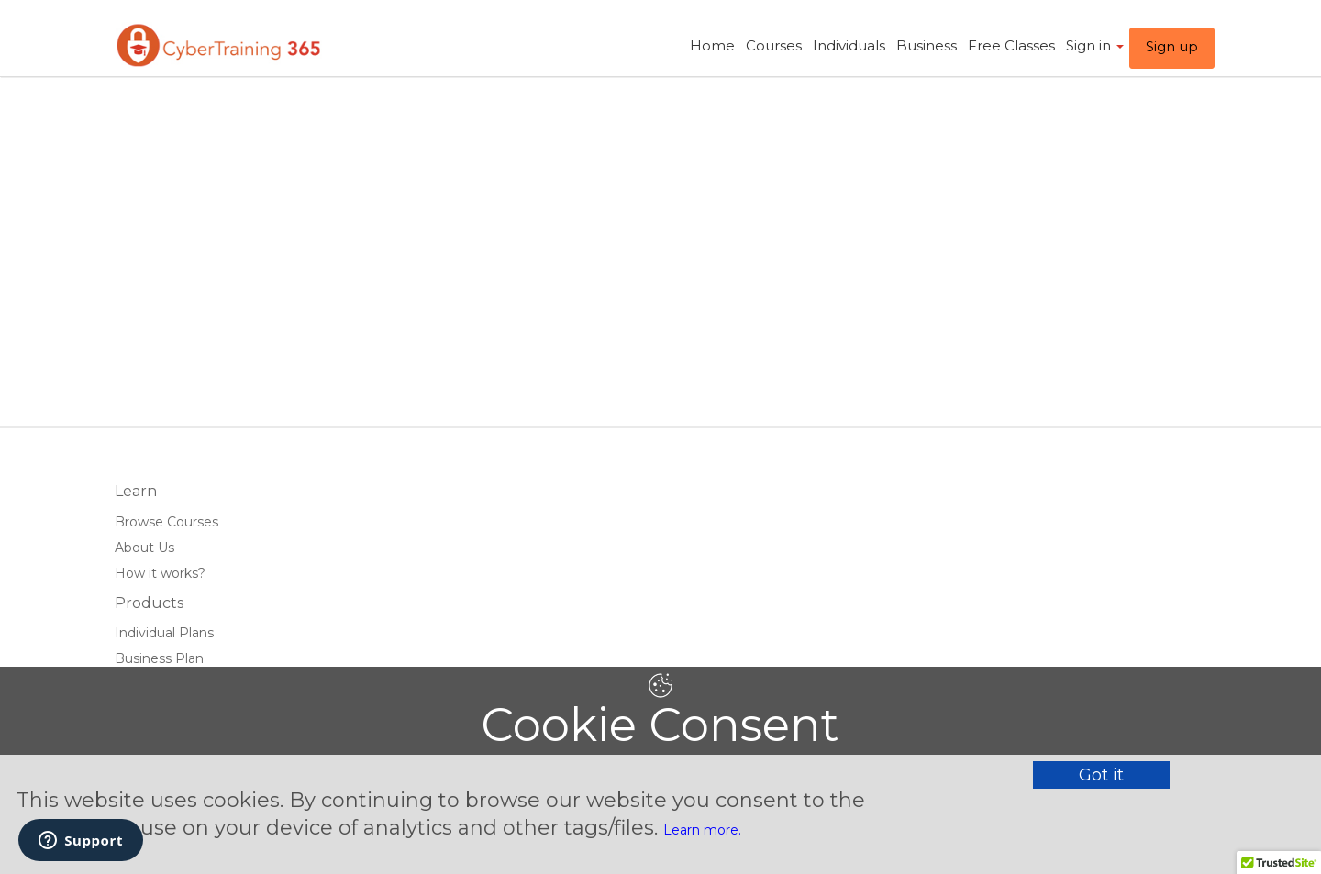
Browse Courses (166, 522)
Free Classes (1011, 45)
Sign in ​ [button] (1095, 45)
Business (926, 45)
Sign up (1172, 46)
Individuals (849, 45)
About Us (144, 547)
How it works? (160, 573)
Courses (774, 45)
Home (712, 45)
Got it (1101, 775)
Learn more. (702, 830)
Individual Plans (164, 633)
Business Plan (159, 658)
